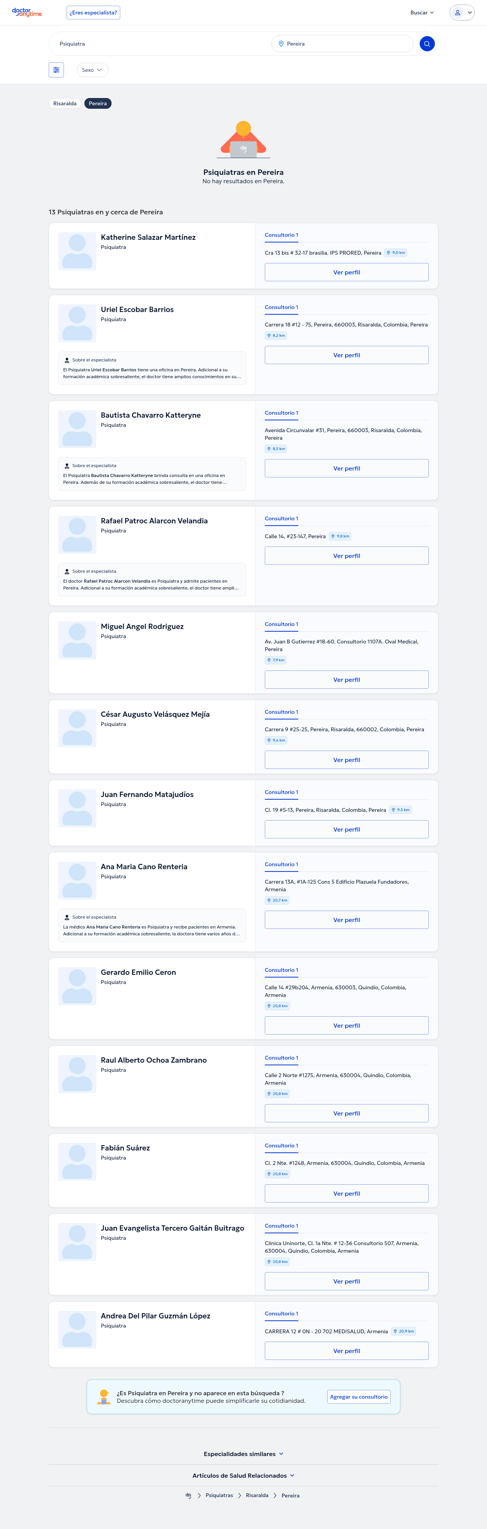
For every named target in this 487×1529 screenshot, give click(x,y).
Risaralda (65, 103)
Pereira (98, 103)
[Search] (427, 43)
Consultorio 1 (281, 234)
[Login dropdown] (462, 13)
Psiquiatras (219, 1496)
